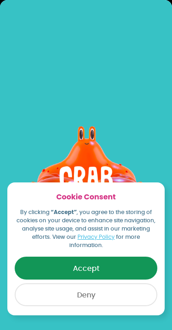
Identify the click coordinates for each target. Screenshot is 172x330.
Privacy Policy (96, 237)
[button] (86, 294)
